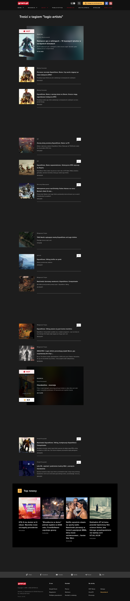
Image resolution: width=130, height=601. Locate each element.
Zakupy (102, 589)
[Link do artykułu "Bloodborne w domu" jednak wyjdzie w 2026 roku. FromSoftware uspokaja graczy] (53, 515)
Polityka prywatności (55, 595)
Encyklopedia (84, 7)
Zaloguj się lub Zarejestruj (94, 3)
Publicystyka (57, 7)
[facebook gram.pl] (44, 575)
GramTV (91, 592)
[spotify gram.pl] (74, 575)
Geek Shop (108, 7)
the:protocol (104, 592)
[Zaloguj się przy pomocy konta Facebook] (106, 3)
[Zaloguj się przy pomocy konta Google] (110, 3)
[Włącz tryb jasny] (73, 3)
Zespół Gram (53, 589)
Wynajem (96, 7)
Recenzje (32, 8)
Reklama (67, 592)
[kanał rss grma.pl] (101, 575)
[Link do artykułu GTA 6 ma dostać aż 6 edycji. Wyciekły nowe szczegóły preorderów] (29, 514)
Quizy (45, 8)
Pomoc (67, 589)
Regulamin (52, 592)
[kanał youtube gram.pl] (59, 575)
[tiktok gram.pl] (29, 575)
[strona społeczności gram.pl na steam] (88, 575)
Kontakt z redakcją (71, 595)
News (21, 8)
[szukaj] (79, 3)
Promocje (70, 7)
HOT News (92, 589)
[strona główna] (27, 3)
